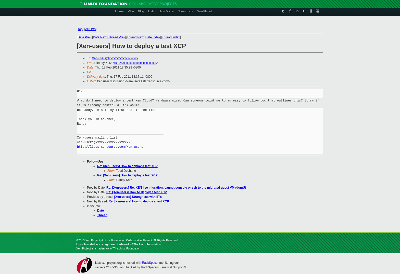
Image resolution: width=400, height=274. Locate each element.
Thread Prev (116, 37)
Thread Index (171, 37)
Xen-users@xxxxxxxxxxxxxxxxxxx (115, 58)
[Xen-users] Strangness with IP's (138, 197)
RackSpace (149, 263)
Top (80, 29)
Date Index (152, 37)
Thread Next (135, 37)
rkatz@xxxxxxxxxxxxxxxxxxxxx (135, 63)
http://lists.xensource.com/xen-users (110, 147)
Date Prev (84, 37)
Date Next (99, 37)
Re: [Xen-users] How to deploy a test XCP (127, 166)
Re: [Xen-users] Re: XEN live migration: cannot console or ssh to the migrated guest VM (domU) (176, 187)
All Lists (90, 29)
